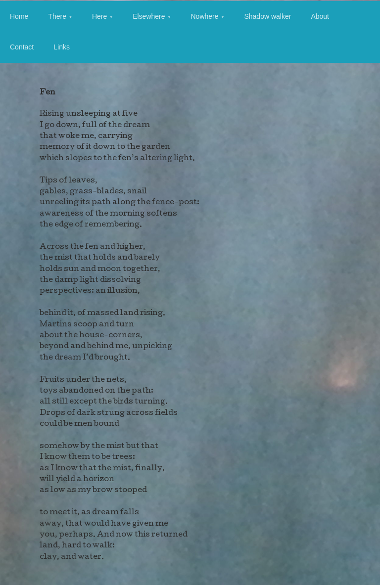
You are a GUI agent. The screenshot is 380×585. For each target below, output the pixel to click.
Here (99, 16)
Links (61, 47)
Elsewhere (149, 16)
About (320, 16)
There (57, 16)
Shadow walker (267, 16)
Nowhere (204, 16)
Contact (22, 47)
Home (19, 16)
